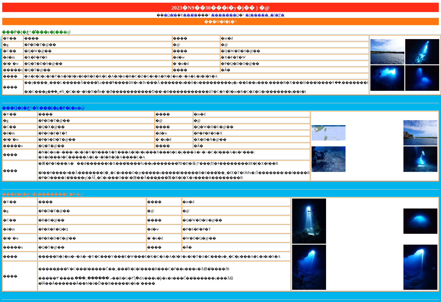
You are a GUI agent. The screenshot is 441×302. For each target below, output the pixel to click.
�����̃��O (225, 15)
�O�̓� (170, 15)
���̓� (190, 15)
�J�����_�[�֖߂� (265, 15)
